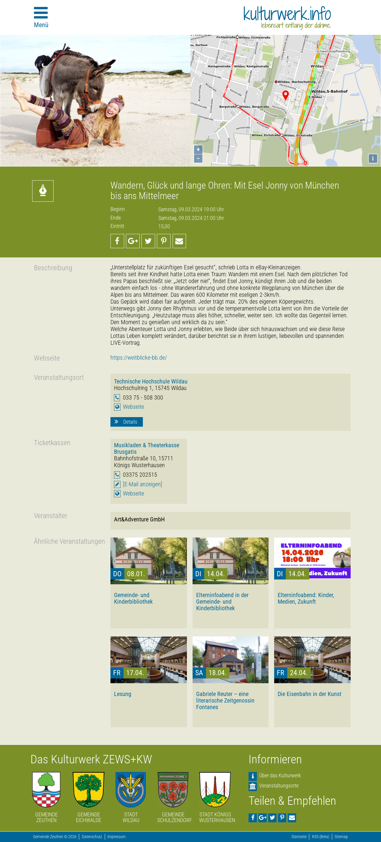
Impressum (116, 836)
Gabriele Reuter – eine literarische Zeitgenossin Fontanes (225, 700)
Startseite (299, 836)
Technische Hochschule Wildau (151, 381)
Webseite (133, 406)
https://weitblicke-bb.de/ (138, 357)
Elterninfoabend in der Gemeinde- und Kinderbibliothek (222, 601)
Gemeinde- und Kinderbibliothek (133, 598)
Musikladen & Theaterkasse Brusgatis (146, 448)
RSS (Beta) (320, 836)
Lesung (122, 694)
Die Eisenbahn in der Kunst (309, 694)
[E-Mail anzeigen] (142, 484)
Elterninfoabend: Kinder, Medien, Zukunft (306, 598)
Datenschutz (92, 836)
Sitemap (341, 836)
